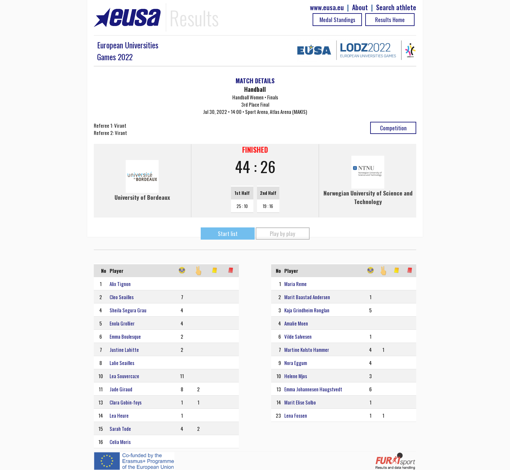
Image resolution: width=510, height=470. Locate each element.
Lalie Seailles (122, 362)
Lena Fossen (295, 415)
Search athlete (396, 7)
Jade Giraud (121, 389)
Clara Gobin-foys (125, 402)
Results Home (390, 19)
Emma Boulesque (125, 336)
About (360, 7)
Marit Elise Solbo (300, 402)
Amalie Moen (296, 323)
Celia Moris (120, 441)
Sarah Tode (120, 428)
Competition (393, 128)
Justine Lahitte (124, 349)
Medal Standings (337, 19)
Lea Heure (119, 415)
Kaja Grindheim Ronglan (306, 310)
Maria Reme (295, 283)
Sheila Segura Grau (128, 310)
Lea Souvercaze (124, 375)
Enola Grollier (122, 323)
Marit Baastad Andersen (307, 296)
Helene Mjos (295, 375)
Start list (228, 233)
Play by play (282, 233)
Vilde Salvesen (298, 336)
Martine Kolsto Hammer (306, 349)
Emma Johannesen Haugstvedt (313, 389)
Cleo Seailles (122, 296)
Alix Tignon (120, 283)
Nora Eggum (295, 362)
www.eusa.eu (327, 7)
